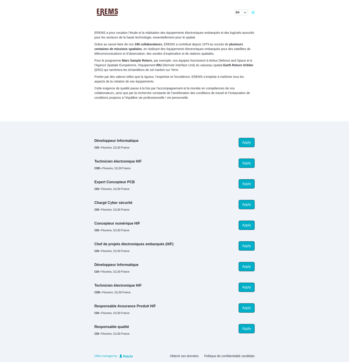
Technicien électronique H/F (118, 161)
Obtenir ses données (184, 356)
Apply (246, 142)
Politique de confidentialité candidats (229, 356)
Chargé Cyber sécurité (113, 203)
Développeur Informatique (116, 141)
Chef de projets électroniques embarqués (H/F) (134, 244)
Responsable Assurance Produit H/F (125, 306)
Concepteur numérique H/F (117, 223)
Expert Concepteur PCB (114, 182)
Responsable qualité (111, 327)
